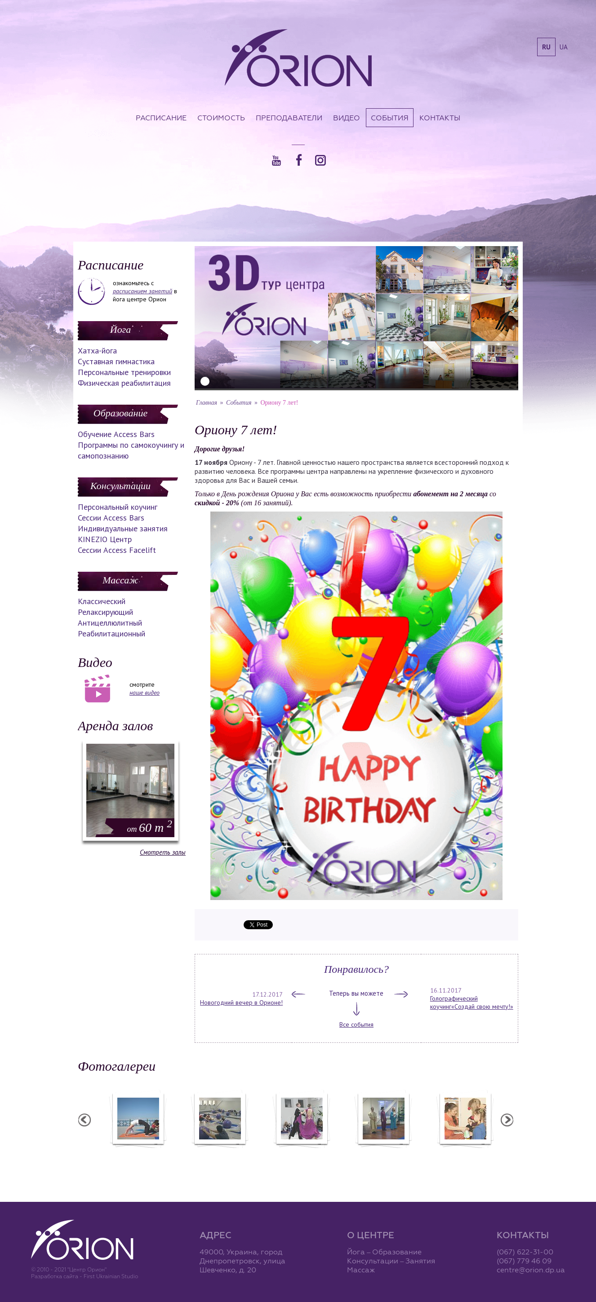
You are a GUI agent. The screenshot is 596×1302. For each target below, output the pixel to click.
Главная (206, 402)
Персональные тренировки (124, 372)
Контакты (439, 117)
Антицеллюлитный (110, 623)
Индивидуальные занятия (123, 528)
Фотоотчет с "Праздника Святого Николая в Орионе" (362, 1158)
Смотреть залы (163, 852)
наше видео (144, 693)
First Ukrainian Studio (111, 1276)
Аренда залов (115, 725)
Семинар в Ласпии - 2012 (198, 1154)
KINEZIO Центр (105, 539)
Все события (356, 1024)
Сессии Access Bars (111, 517)
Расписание (161, 117)
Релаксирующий (105, 612)
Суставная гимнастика (116, 361)
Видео (346, 117)
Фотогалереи (117, 1066)
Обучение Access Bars (116, 434)
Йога (120, 329)
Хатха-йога (97, 350)
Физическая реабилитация (124, 383)
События (390, 117)
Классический (101, 601)
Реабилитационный (111, 633)
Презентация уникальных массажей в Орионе (444, 1158)
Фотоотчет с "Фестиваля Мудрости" (280, 1158)
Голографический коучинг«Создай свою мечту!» (471, 1002)
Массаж (120, 580)
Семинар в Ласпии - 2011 (116, 1154)
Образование (120, 413)
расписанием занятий (142, 291)
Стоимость (221, 117)
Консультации (120, 485)
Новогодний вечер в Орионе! (241, 1002)
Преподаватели (289, 117)
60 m (149, 827)
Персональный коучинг (117, 507)
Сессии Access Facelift (117, 550)
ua (564, 47)
